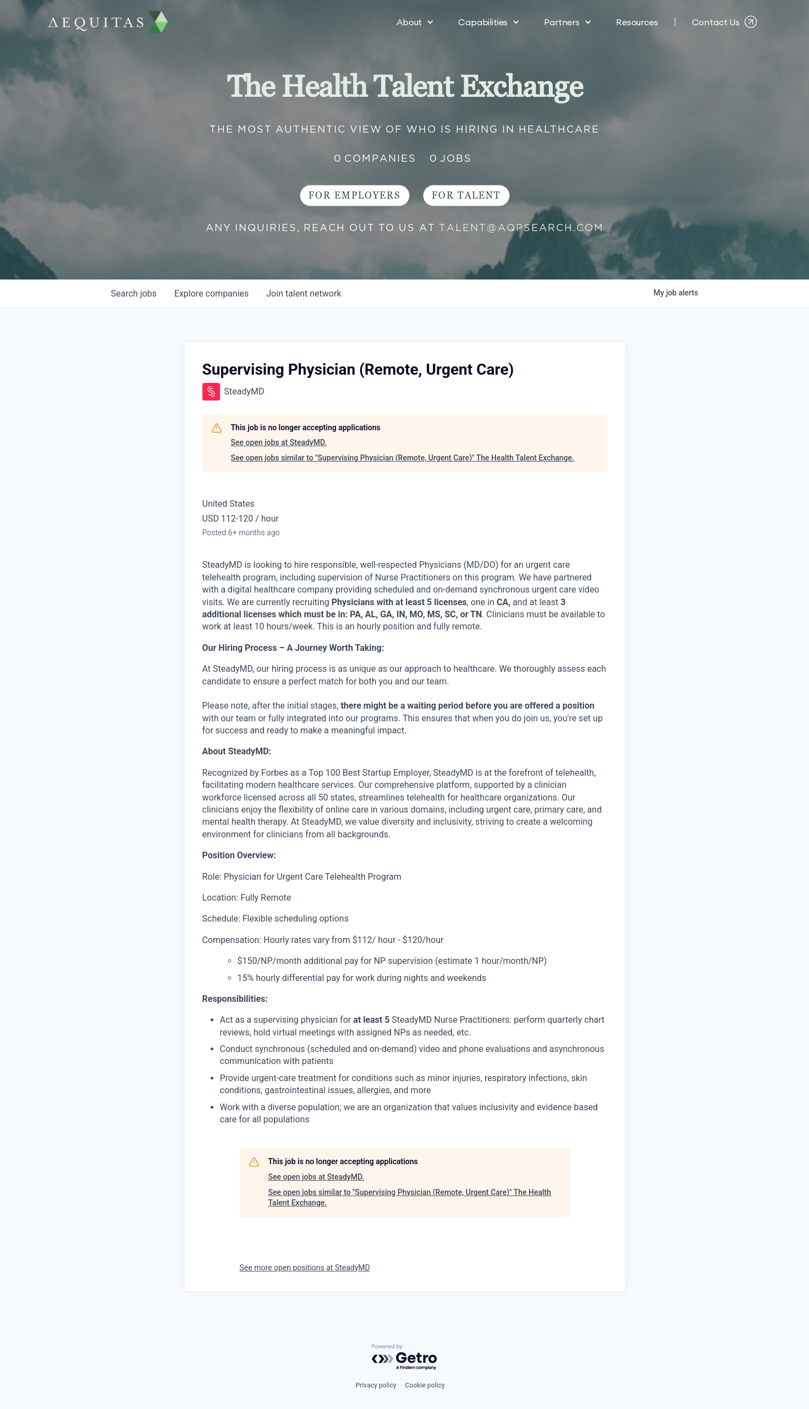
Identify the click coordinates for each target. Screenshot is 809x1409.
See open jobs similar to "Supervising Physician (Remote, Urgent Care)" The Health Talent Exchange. (402, 457)
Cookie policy (425, 1385)
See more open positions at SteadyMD (305, 1267)
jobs (134, 293)
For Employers (355, 195)
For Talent (466, 195)
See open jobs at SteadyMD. (279, 442)
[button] (415, 22)
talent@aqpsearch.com (521, 227)
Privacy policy (375, 1385)
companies (211, 293)
